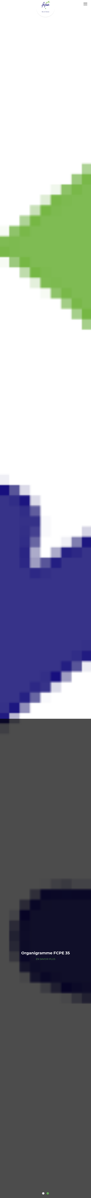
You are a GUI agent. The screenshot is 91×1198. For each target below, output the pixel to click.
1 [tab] (43, 1193)
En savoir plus (45, 959)
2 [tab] (47, 1193)
